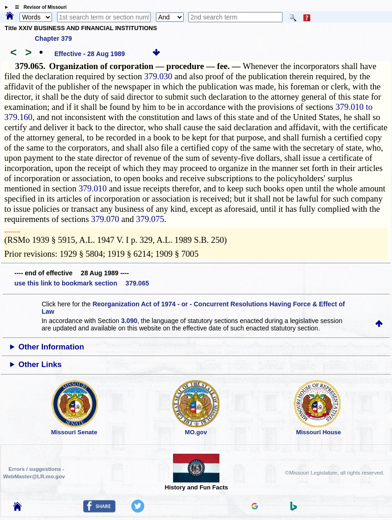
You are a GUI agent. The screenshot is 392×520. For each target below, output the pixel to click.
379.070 (105, 219)
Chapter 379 (53, 38)
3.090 (129, 320)
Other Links (40, 364)
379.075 (150, 219)
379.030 (158, 76)
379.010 (92, 188)
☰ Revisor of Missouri (38, 7)
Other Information (51, 346)
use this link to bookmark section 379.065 (81, 283)
